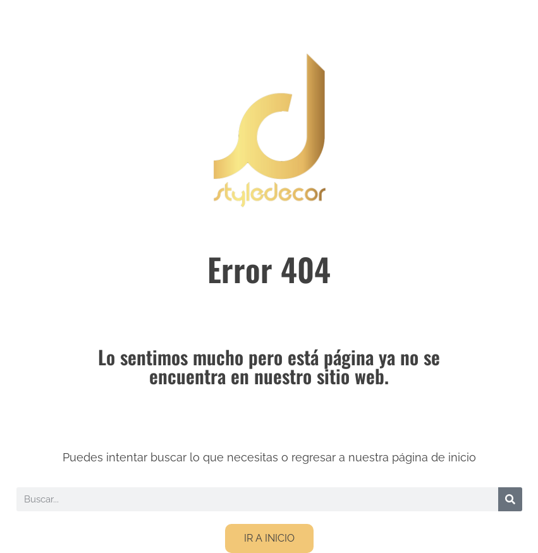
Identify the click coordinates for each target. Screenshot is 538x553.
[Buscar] (510, 499)
